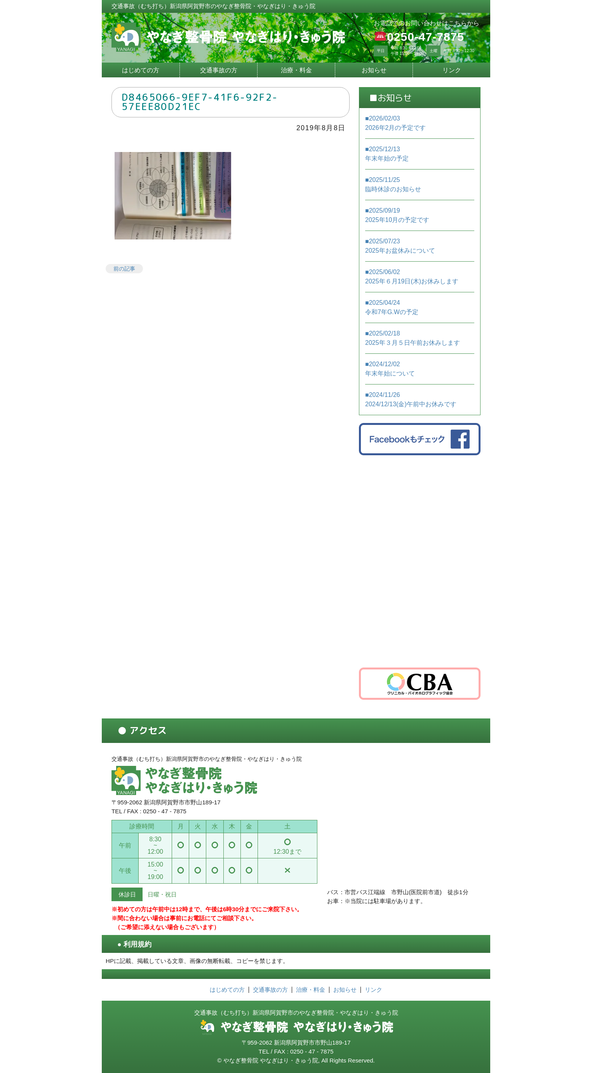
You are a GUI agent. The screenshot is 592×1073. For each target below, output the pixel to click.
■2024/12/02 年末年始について (390, 369)
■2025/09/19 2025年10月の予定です (397, 215)
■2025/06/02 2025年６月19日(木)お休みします (411, 277)
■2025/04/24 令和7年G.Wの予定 (391, 307)
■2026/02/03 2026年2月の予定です (395, 123)
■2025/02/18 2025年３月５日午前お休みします (412, 338)
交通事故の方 (218, 70)
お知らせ (374, 70)
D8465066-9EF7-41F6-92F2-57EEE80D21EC (200, 102)
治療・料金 (296, 70)
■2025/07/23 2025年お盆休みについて (400, 246)
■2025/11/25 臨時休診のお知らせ (393, 184)
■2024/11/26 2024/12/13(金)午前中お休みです (410, 399)
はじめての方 (140, 70)
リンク (451, 70)
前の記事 (124, 269)
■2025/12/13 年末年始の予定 (387, 154)
